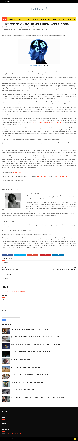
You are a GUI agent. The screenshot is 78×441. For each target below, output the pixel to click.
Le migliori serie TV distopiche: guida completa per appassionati (30, 352)
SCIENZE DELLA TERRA (54, 19)
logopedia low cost (43, 176)
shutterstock (36, 27)
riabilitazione (29, 27)
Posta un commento (9, 281)
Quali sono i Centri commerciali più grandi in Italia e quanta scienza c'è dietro (35, 337)
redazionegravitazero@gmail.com (15, 291)
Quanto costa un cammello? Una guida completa (25, 367)
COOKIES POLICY (7, 1)
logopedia (22, 27)
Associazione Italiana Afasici (20, 72)
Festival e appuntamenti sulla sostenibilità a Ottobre (27, 382)
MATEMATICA (12, 19)
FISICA (19, 19)
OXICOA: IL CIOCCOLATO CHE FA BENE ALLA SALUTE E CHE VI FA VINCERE (30, 374)
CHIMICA (26, 19)
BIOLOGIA (43, 19)
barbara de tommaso (14, 27)
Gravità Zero (12, 439)
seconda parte (16, 173)
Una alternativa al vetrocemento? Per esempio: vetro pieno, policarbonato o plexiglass (37, 397)
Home (3, 1)
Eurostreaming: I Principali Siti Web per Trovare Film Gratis (29, 329)
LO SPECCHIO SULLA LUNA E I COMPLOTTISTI (23, 389)
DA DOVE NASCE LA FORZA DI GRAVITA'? (21, 359)
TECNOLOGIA (34, 19)
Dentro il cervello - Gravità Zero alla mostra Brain (46, 122)
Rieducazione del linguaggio (36, 65)
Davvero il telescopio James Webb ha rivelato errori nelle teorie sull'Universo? (35, 344)
